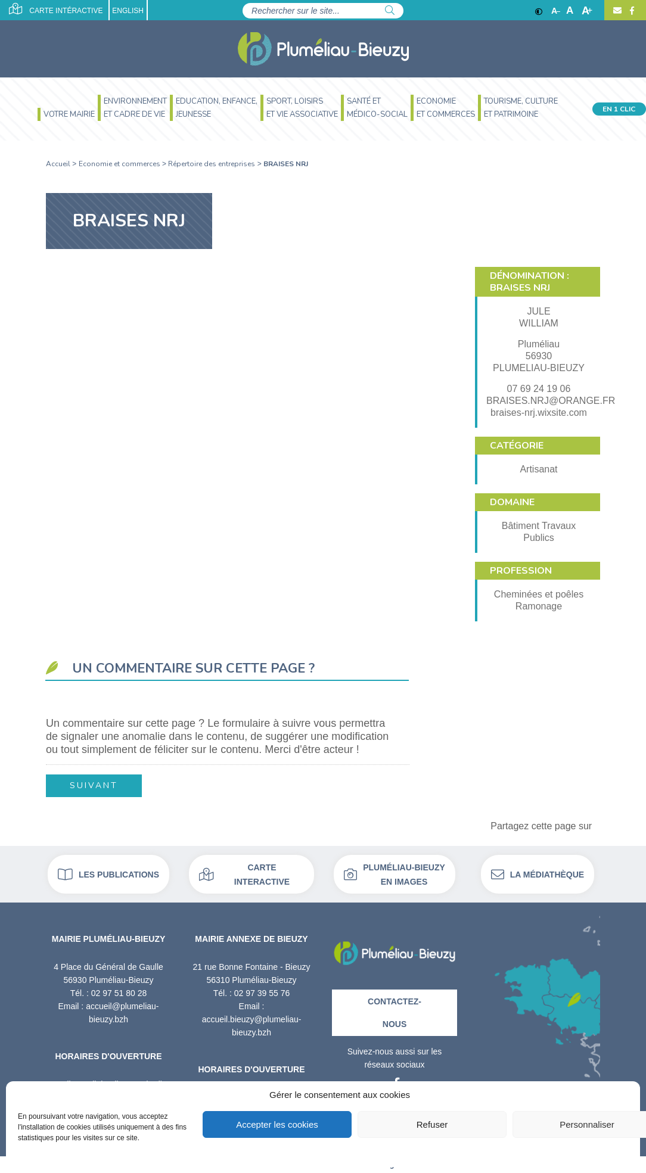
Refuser (432, 1124)
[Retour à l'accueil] (394, 948)
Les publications (108, 874)
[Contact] (617, 10)
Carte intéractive (56, 9)
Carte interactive (244, 874)
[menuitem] (65, 116)
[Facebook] (630, 10)
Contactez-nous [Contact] (394, 1013)
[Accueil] (323, 49)
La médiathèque (537, 874)
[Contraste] (538, 10)
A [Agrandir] (587, 10)
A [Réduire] (555, 10)
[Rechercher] (390, 11)
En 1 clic (618, 109)
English (128, 11)
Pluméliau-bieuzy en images (394, 874)
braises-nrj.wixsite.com (538, 412)
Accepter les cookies (277, 1124)
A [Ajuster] (569, 10)
